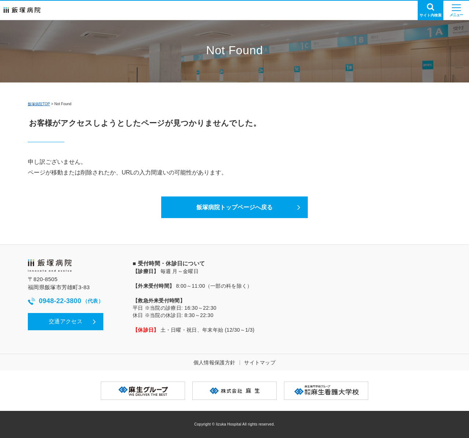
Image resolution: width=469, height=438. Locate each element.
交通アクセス (65, 321)
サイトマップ (260, 362)
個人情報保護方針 (214, 362)
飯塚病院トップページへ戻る (234, 207)
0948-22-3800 (65, 301)
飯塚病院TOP (39, 104)
